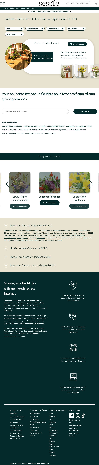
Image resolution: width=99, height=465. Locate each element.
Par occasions (35, 414)
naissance (41, 238)
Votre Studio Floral (46, 43)
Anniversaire (80, 235)
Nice (51, 425)
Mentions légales (75, 425)
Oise (68, 231)
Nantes (52, 427)
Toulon (52, 444)
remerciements (10, 238)
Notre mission (15, 422)
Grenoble (53, 455)
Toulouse (53, 422)
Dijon (51, 450)
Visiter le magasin (77, 44)
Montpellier (54, 430)
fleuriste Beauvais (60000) (12, 126)
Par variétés (34, 419)
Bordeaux (53, 436)
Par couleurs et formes (38, 422)
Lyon (51, 419)
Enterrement (34, 430)
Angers (52, 452)
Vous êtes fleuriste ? (17, 417)
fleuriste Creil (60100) (55, 126)
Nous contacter (74, 420)
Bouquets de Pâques (49, 196)
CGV (71, 423)
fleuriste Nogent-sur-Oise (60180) (79, 126)
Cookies (72, 436)
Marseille (53, 416)
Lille (51, 438)
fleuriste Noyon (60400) (76, 130)
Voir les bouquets (20, 206)
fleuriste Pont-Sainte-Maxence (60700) (40, 133)
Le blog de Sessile (16, 425)
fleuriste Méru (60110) (38, 130)
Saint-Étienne (54, 447)
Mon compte (73, 433)
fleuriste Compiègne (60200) (35, 126)
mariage (20, 238)
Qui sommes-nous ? (17, 420)
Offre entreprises (16, 431)
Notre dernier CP (16, 433)
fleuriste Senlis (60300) (57, 130)
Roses (32, 425)
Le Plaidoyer (14, 428)
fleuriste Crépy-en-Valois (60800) (15, 130)
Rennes (52, 441)
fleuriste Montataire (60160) (13, 133)
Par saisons (34, 416)
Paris (51, 414)
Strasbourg (53, 433)
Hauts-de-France (85, 231)
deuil (26, 238)
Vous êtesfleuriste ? (2, 3)
